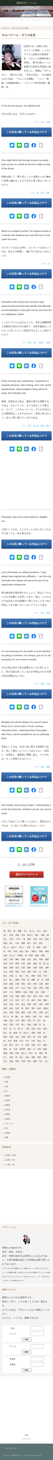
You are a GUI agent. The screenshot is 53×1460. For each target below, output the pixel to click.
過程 (5, 955)
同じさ (6, 947)
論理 (35, 1061)
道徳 (29, 1025)
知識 (5, 1020)
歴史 (29, 1061)
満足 (5, 1049)
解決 (39, 947)
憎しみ (20, 1029)
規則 (35, 959)
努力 (5, 1029)
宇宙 (11, 939)
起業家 (7, 1105)
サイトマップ (10, 1448)
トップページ (5, 28)
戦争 (27, 1008)
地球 (47, 1016)
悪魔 (19, 931)
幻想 (23, 972)
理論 (11, 1061)
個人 (21, 976)
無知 (29, 1049)
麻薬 (45, 1045)
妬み (39, 1029)
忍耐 (33, 1029)
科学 (9, 951)
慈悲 (11, 988)
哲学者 (7, 1110)
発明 (33, 1033)
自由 (35, 988)
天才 (42, 122)
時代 (35, 984)
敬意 (5, 968)
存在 (5, 1012)
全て (23, 1000)
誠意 (33, 1000)
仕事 (17, 984)
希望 (41, 959)
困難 (17, 980)
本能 (33, 1045)
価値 (47, 951)
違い (41, 1016)
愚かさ (14, 947)
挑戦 (23, 1020)
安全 (45, 931)
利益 (27, 1057)
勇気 (41, 1053)
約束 (17, 1053)
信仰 (47, 996)
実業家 (7, 1096)
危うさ (32, 931)
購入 (5, 976)
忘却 (5, 1045)
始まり (26, 1033)
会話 (44, 947)
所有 (35, 996)
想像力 (46, 1008)
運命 (29, 939)
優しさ (24, 1053)
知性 (11, 1020)
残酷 (33, 980)
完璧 (5, 959)
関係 (31, 955)
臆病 (23, 943)
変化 (39, 1041)
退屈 (11, 1012)
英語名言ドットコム (26, 3)
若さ (41, 1061)
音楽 (29, 947)
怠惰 (17, 1012)
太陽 (29, 1012)
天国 (11, 1025)
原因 (11, 972)
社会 (23, 988)
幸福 (11, 976)
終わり (22, 947)
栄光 (41, 939)
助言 (29, 996)
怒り (5, 935)
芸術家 (7, 1100)
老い (11, 943)
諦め (9, 931)
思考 (5, 984)
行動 (48, 122)
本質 (27, 1045)
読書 (35, 1025)
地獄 (11, 984)
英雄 (5, 943)
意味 (43, 935)
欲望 (11, 1057)
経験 (42, 425)
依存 (23, 935)
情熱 (17, 996)
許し (5, 1057)
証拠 (48, 342)
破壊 (15, 1033)
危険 (23, 959)
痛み (37, 935)
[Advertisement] (26, 481)
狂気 (23, 963)
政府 (47, 1004)
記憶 (11, 959)
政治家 (7, 1077)
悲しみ (12, 955)
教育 (17, 963)
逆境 (5, 963)
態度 (23, 1012)
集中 (5, 992)
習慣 (41, 988)
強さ (39, 1020)
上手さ (18, 939)
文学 (21, 1041)
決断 (47, 968)
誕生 (35, 1016)
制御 (45, 1000)
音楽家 (7, 1133)
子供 (45, 976)
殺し (11, 980)
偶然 (35, 963)
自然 (29, 984)
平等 (39, 1037)
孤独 (33, 976)
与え (35, 342)
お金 (17, 943)
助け (35, 1012)
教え (29, 943)
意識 (17, 935)
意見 (11, 935)
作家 (6, 1082)
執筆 (47, 984)
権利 (29, 972)
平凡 (27, 1041)
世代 (17, 1008)
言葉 (39, 976)
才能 (23, 980)
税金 (5, 1004)
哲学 (5, 1025)
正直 (37, 992)
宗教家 (7, 1119)
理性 (39, 1057)
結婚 (41, 968)
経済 (17, 968)
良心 (5, 1061)
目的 (39, 1049)
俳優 (6, 1137)
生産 (17, 1004)
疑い (5, 939)
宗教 (47, 988)
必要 (42, 683)
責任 (11, 1008)
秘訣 (5, 1037)
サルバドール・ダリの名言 (18, 9)
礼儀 (23, 1061)
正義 (39, 1000)
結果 (35, 968)
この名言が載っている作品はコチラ (26, 132)
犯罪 (39, 1033)
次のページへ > (26, 874)
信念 (17, 1000)
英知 (47, 939)
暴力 (11, 1045)
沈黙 (29, 1020)
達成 (41, 1012)
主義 (25, 992)
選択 (33, 1008)
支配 (5, 988)
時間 (47, 980)
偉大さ (30, 935)
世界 (42, 193)
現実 (48, 193)
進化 (41, 996)
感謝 (37, 955)
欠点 (5, 972)
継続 (29, 968)
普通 (15, 1041)
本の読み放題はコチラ (14, 905)
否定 (17, 1037)
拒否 (48, 613)
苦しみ (46, 963)
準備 (31, 992)
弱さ (21, 1057)
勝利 (23, 996)
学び (39, 1045)
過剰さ (41, 342)
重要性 (18, 992)
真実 (5, 1000)
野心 (31, 1053)
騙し (17, 1016)
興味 (29, 963)
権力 (35, 972)
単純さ (28, 1016)
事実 (23, 984)
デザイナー (9, 1124)
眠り (5, 1033)
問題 (11, 1053)
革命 (15, 951)
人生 (11, 1000)
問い (23, 1025)
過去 (21, 951)
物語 (45, 1049)
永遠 (35, 939)
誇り (17, 1045)
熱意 (45, 1029)
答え (27, 976)
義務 (47, 959)
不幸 (9, 1041)
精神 (29, 1004)
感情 (43, 955)
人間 (27, 1029)
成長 (41, 1004)
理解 (48, 767)
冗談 (48, 683)
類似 (17, 1061)
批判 (29, 1037)
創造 (39, 1008)
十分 (11, 992)
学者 (6, 1086)
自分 (29, 425)
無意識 (22, 1049)
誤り (39, 931)
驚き (48, 425)
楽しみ (36, 425)
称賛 (5, 996)
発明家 (7, 1114)
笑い (47, 1061)
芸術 (29, 342)
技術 (29, 959)
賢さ (27, 951)
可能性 (20, 955)
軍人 (6, 1128)
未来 (15, 1049)
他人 (47, 1012)
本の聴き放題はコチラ (39, 905)
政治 (42, 613)
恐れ (35, 943)
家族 (41, 951)
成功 (11, 1004)
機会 (17, 959)
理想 (45, 1057)
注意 (17, 1020)
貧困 (45, 1037)
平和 (33, 1041)
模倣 (5, 1053)
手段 (29, 988)
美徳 (23, 1037)
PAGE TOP (26, 1439)
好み (5, 980)
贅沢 (35, 1004)
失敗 (42, 767)
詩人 (6, 1091)
